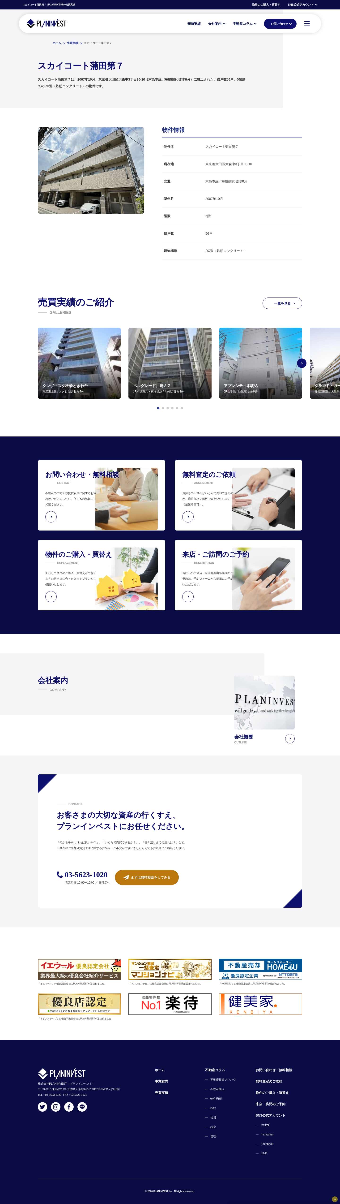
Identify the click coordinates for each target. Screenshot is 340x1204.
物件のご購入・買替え (266, 4)
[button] (158, 408)
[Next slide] (302, 363)
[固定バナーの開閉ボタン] (335, 1199)
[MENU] (307, 23)
